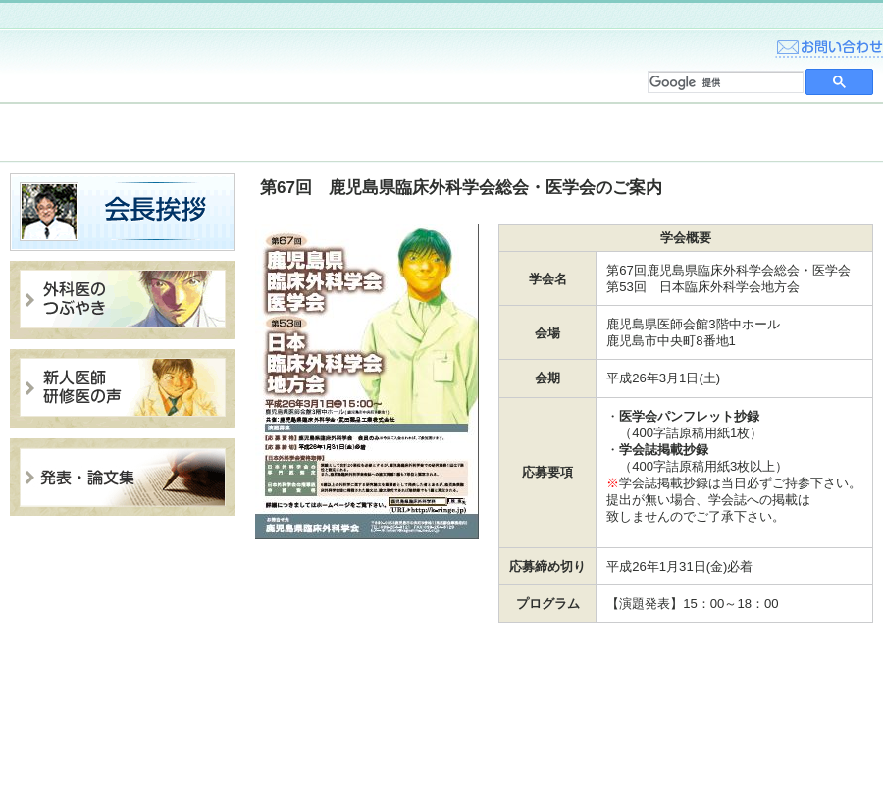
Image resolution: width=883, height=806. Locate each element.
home (726, 43)
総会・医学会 (618, 132)
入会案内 (441, 132)
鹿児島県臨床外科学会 (157, 65)
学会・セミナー (794, 132)
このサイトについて (814, 744)
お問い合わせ (829, 43)
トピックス (88, 132)
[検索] (724, 82)
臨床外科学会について (265, 132)
